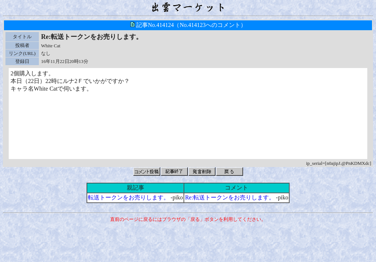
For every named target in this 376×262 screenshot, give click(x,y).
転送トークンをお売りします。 (128, 197)
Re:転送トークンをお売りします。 (229, 197)
